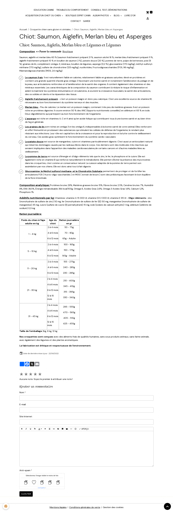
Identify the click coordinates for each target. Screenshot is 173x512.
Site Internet (25, 417)
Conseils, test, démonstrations (109, 10)
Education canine (44, 10)
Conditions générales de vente (84, 508)
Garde (86, 21)
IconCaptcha (41, 488)
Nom (21, 393)
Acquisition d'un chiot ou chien (43, 16)
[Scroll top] (167, 506)
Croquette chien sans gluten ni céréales (50, 30)
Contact (76, 21)
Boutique (68, 52)
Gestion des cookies (113, 508)
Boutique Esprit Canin (78, 16)
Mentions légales (57, 508)
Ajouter (26, 494)
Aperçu (84, 429)
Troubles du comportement (72, 10)
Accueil (23, 30)
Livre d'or (130, 16)
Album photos (101, 16)
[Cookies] (6, 506)
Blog (117, 16)
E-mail (22, 405)
